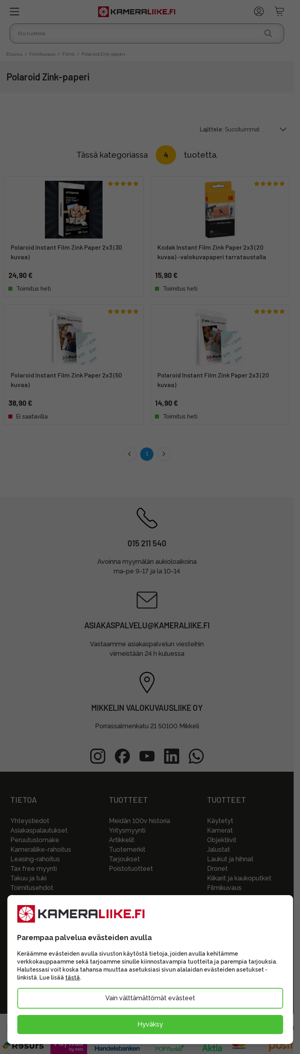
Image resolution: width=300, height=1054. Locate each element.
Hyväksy (150, 1024)
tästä (72, 977)
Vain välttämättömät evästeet (150, 998)
